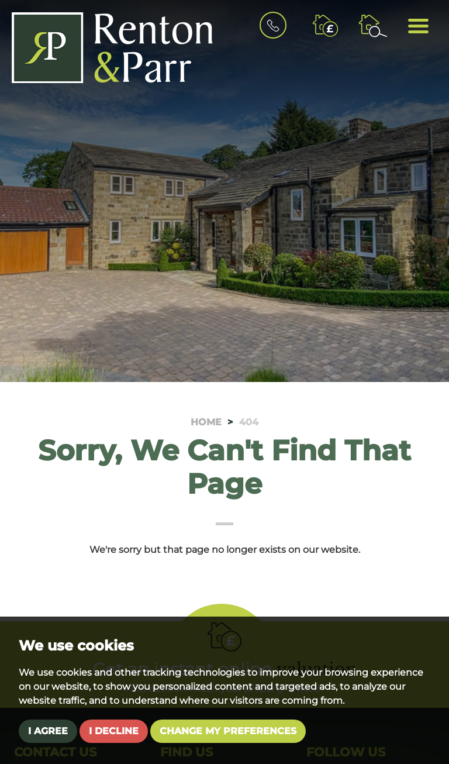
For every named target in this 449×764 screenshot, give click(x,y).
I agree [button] (48, 731)
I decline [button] (114, 731)
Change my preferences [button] (228, 731)
